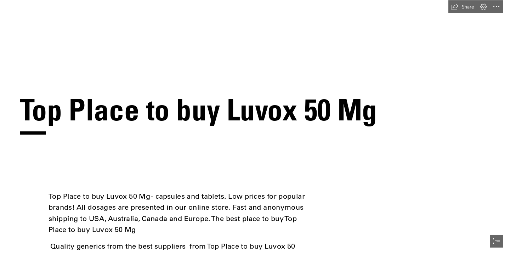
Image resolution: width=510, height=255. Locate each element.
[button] (462, 6)
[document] (255, 127)
